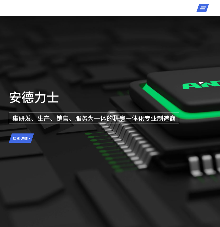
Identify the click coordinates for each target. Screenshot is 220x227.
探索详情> (21, 138)
